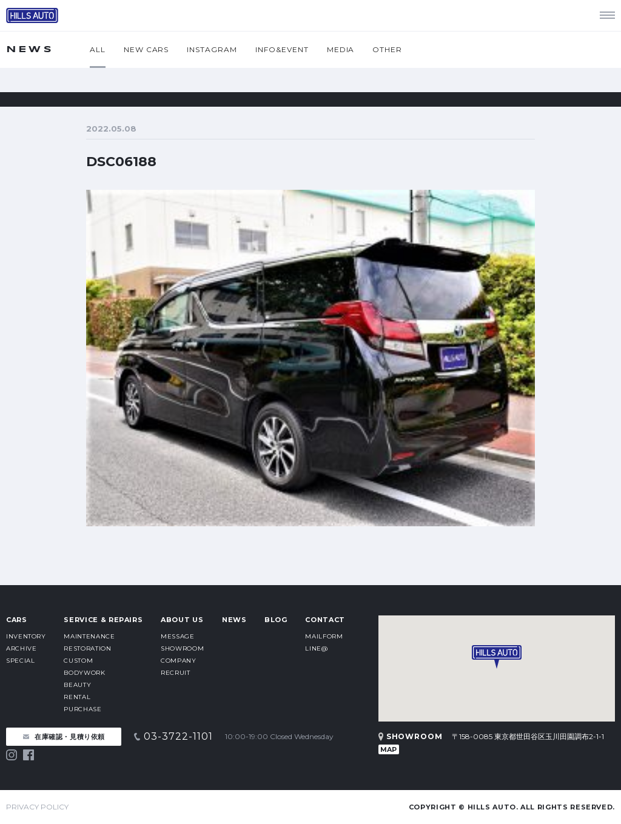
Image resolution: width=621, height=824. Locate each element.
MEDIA (341, 49)
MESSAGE (177, 636)
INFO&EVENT (282, 49)
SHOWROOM (182, 648)
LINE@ (316, 648)
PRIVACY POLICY (37, 806)
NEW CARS (146, 49)
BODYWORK (84, 673)
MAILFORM (324, 636)
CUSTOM (78, 661)
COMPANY (178, 661)
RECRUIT (175, 673)
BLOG (275, 619)
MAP (388, 749)
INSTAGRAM (212, 49)
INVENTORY (26, 636)
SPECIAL (20, 661)
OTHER (387, 49)
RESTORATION (87, 648)
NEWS (234, 619)
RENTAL (77, 697)
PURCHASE (82, 709)
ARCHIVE (21, 648)
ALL (98, 49)
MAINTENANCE (89, 636)
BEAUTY (77, 685)
